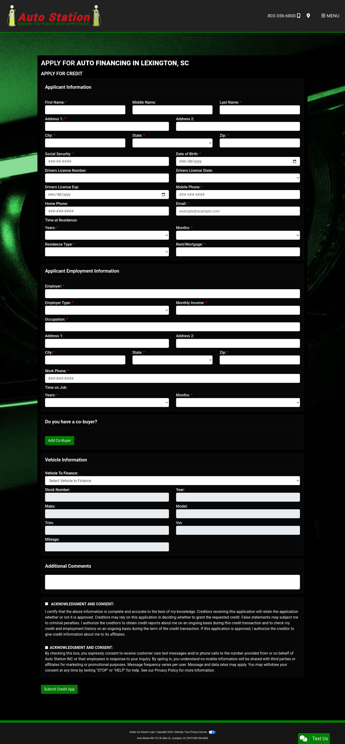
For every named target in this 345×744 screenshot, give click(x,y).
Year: (180, 489)
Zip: (223, 135)
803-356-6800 (284, 15)
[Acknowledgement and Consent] (46, 603)
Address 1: (54, 119)
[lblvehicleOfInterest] (172, 480)
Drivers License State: (194, 170)
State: (137, 135)
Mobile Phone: (188, 187)
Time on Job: (56, 387)
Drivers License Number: (65, 170)
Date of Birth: (187, 154)
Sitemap (178, 732)
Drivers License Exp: (62, 187)
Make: (50, 506)
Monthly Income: (190, 303)
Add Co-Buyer (59, 440)
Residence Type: (59, 244)
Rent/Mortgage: (189, 244)
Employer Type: (58, 303)
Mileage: (52, 539)
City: (49, 135)
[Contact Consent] (46, 647)
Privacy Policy (166, 670)
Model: (182, 506)
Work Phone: (56, 371)
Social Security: (58, 154)
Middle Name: (144, 102)
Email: (181, 203)
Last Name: (229, 102)
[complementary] (331, 730)
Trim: (49, 523)
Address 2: (185, 119)
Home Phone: (56, 203)
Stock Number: (57, 489)
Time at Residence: (61, 220)
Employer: (53, 286)
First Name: (55, 102)
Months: (183, 228)
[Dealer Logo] (54, 15)
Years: (50, 228)
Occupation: (55, 319)
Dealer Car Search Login (142, 732)
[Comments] (172, 582)
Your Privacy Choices (200, 732)
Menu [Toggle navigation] (330, 15)
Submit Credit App (59, 689)
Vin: (179, 523)
